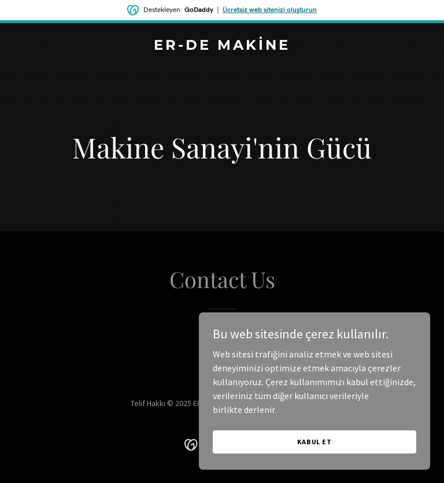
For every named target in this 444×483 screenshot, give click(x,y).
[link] (222, 46)
